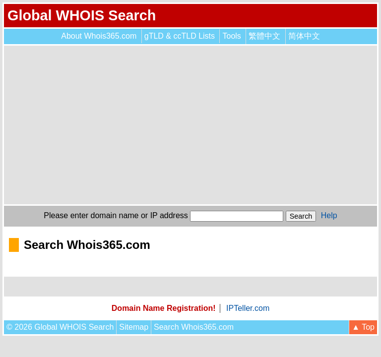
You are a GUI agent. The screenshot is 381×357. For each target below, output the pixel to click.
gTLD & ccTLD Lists (179, 36)
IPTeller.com (247, 308)
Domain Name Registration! (164, 308)
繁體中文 (264, 36)
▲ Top (363, 327)
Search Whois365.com (194, 327)
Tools (231, 36)
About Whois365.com (98, 36)
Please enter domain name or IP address (116, 215)
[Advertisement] (190, 125)
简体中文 (304, 36)
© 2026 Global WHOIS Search (60, 327)
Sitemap (133, 327)
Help (329, 215)
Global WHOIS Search (81, 15)
